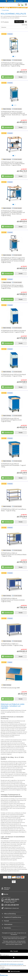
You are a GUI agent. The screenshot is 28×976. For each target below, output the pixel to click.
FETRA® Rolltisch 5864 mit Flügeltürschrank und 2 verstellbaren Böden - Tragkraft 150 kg (14, 554)
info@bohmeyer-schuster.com (11, 908)
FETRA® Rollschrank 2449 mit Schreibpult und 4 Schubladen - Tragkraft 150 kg (13, 375)
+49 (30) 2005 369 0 (11, 899)
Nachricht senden (14, 971)
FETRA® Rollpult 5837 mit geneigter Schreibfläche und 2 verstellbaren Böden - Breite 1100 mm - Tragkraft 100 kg (13, 163)
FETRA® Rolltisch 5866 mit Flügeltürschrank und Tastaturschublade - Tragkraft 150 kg (13, 600)
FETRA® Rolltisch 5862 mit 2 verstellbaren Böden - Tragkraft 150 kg (13, 509)
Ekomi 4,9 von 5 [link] (19, 1)
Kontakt (6, 921)
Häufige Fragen (4, 975)
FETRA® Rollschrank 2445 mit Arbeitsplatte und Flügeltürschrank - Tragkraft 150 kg (11, 420)
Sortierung (24, 24)
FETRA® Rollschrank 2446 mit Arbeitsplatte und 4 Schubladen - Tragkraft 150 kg (13, 465)
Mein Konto (7, 888)
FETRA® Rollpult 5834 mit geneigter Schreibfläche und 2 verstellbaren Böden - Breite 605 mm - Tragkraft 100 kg (13, 64)
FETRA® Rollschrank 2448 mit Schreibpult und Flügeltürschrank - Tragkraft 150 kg (13, 331)
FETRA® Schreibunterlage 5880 (10, 688)
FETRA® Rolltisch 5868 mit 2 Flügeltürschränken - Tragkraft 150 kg (12, 644)
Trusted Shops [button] (10, 1)
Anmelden (6, 889)
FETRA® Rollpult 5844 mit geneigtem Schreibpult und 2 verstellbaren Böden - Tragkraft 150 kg (12, 286)
